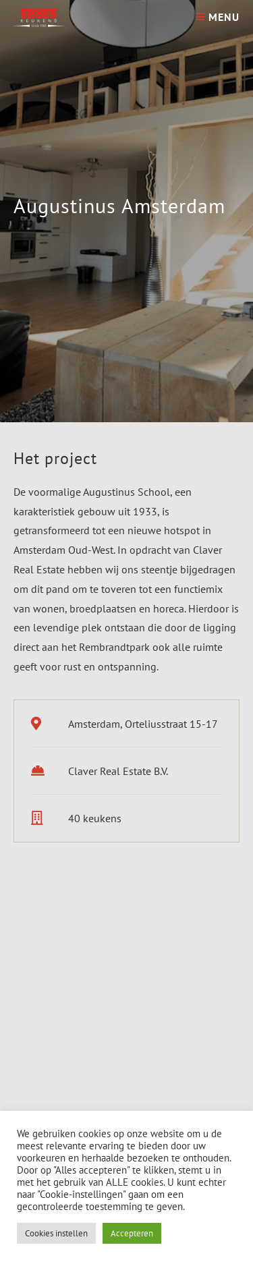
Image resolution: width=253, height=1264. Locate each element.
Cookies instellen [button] (56, 1233)
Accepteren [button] (132, 1233)
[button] (28, 1056)
